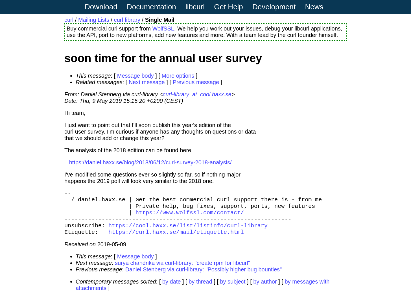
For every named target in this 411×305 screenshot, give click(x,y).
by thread (200, 289)
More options (178, 76)
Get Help (228, 7)
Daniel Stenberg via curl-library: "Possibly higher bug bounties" (203, 277)
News (314, 7)
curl (68, 20)
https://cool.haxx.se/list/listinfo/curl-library (188, 232)
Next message (147, 82)
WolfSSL (163, 28)
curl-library (127, 20)
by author (265, 289)
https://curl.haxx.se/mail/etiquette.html (176, 239)
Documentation (151, 7)
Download (101, 7)
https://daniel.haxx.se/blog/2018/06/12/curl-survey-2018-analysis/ (150, 162)
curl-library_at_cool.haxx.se (197, 94)
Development (274, 7)
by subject (232, 289)
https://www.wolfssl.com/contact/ (189, 217)
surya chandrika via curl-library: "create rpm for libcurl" (182, 271)
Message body (135, 76)
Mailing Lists (93, 20)
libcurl (195, 7)
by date (171, 289)
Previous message (196, 82)
